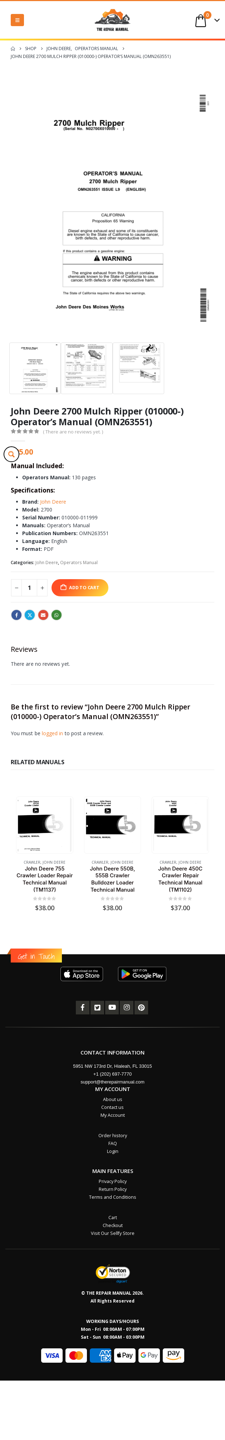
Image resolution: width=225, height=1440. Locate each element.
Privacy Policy (113, 1181)
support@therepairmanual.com (112, 1082)
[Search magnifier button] (11, 454)
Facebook (16, 615)
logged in (52, 733)
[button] (17, 20)
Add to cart (84, 588)
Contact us (112, 1107)
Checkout (113, 1225)
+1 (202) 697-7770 (112, 1074)
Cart (112, 1217)
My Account (113, 1115)
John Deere (53, 501)
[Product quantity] (29, 587)
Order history (112, 1136)
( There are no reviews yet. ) (73, 431)
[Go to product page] (45, 825)
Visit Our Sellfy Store (112, 1233)
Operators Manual (79, 562)
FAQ (112, 1143)
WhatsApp (56, 615)
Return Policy (113, 1189)
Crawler (32, 862)
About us (112, 1099)
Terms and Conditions (112, 1197)
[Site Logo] (112, 19)
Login (112, 1151)
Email (43, 615)
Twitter (29, 615)
